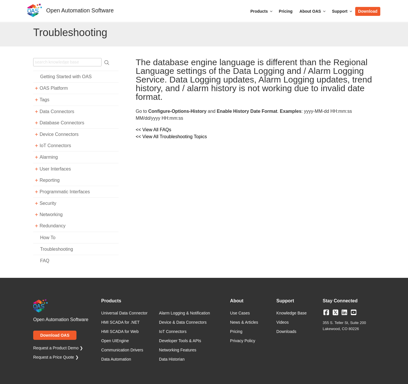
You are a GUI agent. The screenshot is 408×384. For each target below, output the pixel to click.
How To (47, 237)
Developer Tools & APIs (180, 340)
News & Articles (244, 322)
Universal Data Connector (124, 313)
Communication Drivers (122, 350)
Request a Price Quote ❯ (56, 357)
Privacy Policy (242, 340)
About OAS (313, 11)
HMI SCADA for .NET (120, 322)
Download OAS (54, 335)
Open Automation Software (80, 10)
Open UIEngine (115, 340)
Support (342, 11)
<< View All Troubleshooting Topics (171, 136)
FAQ (44, 260)
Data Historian (172, 359)
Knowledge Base (291, 313)
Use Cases (240, 313)
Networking (51, 214)
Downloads (286, 331)
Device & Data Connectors (183, 322)
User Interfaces (55, 168)
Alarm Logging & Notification (184, 313)
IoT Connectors (55, 145)
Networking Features (177, 350)
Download (367, 11)
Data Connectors (57, 111)
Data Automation (116, 359)
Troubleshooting (56, 249)
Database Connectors (62, 122)
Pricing (285, 11)
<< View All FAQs (153, 129)
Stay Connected (340, 301)
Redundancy (52, 225)
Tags (44, 99)
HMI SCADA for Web (120, 331)
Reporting (49, 180)
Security (48, 203)
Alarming (49, 157)
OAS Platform (54, 88)
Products (262, 11)
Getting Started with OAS (66, 76)
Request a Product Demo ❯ (58, 348)
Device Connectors (59, 134)
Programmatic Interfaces (65, 191)
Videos (282, 322)
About (236, 301)
